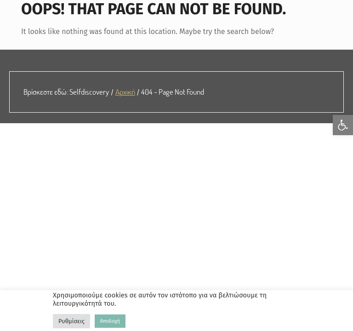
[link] (343, 125)
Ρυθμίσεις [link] (71, 321)
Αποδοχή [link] (110, 321)
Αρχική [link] (125, 91)
